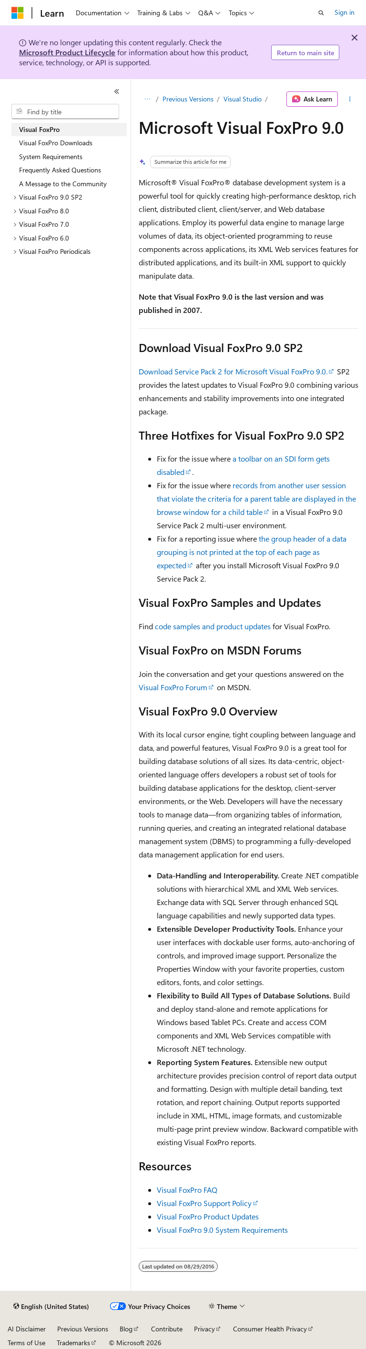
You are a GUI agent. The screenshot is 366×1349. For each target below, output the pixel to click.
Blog (126, 1328)
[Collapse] (117, 91)
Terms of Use (26, 1342)
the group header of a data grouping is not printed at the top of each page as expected (251, 552)
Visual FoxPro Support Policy (204, 1203)
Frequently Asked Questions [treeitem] (60, 169)
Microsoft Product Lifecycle (67, 52)
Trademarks (73, 1342)
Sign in (345, 12)
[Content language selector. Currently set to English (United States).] (51, 1306)
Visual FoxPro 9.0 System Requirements (222, 1230)
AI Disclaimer (27, 1328)
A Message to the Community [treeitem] (63, 183)
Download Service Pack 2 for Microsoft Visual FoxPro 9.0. (233, 371)
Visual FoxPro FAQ (187, 1190)
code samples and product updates (213, 626)
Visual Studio (243, 98)
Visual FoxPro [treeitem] (39, 129)
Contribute (167, 1328)
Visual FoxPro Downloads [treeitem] (55, 142)
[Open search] (321, 12)
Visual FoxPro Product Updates (208, 1216)
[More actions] (350, 99)
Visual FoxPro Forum (173, 687)
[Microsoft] (17, 13)
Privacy (204, 1328)
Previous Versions (188, 98)
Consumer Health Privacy (270, 1328)
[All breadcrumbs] (147, 99)
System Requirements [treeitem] (50, 156)
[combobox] (65, 111)
